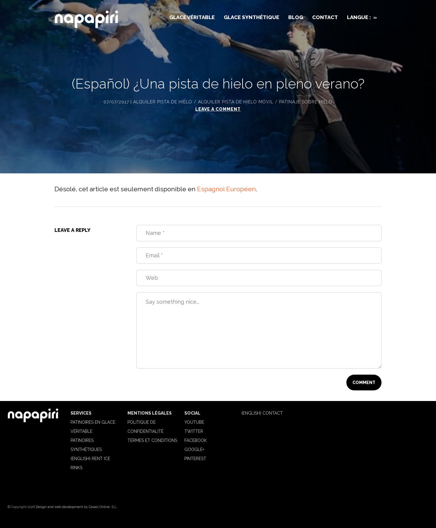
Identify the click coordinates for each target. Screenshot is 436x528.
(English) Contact (262, 413)
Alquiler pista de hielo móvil (235, 101)
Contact (325, 17)
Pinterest (195, 458)
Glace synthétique (251, 17)
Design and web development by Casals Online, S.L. (76, 507)
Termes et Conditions (152, 440)
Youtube (194, 422)
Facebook (195, 440)
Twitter (193, 431)
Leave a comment (218, 109)
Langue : (362, 17)
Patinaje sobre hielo (305, 101)
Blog (295, 17)
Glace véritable (192, 17)
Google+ (194, 449)
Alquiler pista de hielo (162, 101)
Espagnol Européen (226, 189)
